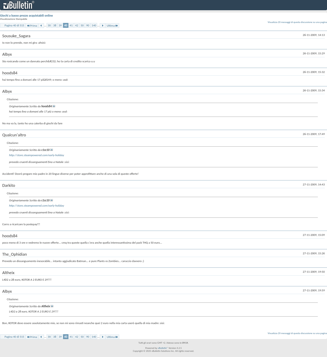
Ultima (112, 25)
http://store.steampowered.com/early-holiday (36, 155)
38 (54, 25)
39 (60, 25)
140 (94, 25)
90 (87, 25)
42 (76, 25)
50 (82, 25)
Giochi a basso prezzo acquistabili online (26, 15)
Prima (32, 25)
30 (49, 25)
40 (65, 25)
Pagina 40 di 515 (14, 25)
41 (71, 25)
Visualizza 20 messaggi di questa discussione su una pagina (297, 22)
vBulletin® (163, 348)
